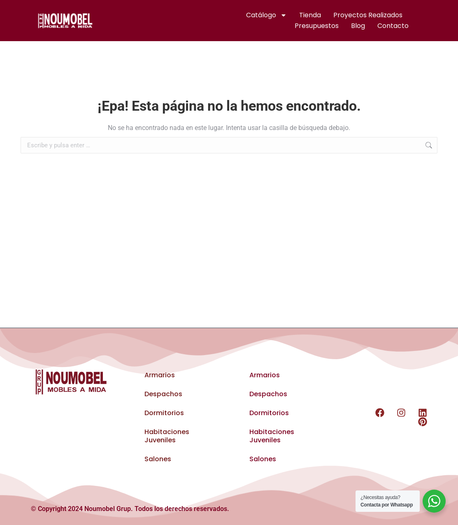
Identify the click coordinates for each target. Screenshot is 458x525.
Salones (157, 459)
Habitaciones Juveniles (166, 436)
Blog (358, 25)
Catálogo (266, 15)
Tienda (310, 15)
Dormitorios (164, 413)
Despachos (163, 394)
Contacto (393, 25)
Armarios (159, 375)
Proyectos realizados (367, 15)
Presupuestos (317, 25)
